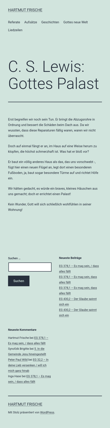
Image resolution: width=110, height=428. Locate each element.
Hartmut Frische (25, 10)
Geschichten (50, 22)
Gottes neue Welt (75, 22)
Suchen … (14, 258)
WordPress (47, 412)
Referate (14, 22)
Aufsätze (30, 22)
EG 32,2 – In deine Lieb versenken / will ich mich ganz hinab (28, 365)
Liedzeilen (15, 30)
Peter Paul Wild (18, 359)
